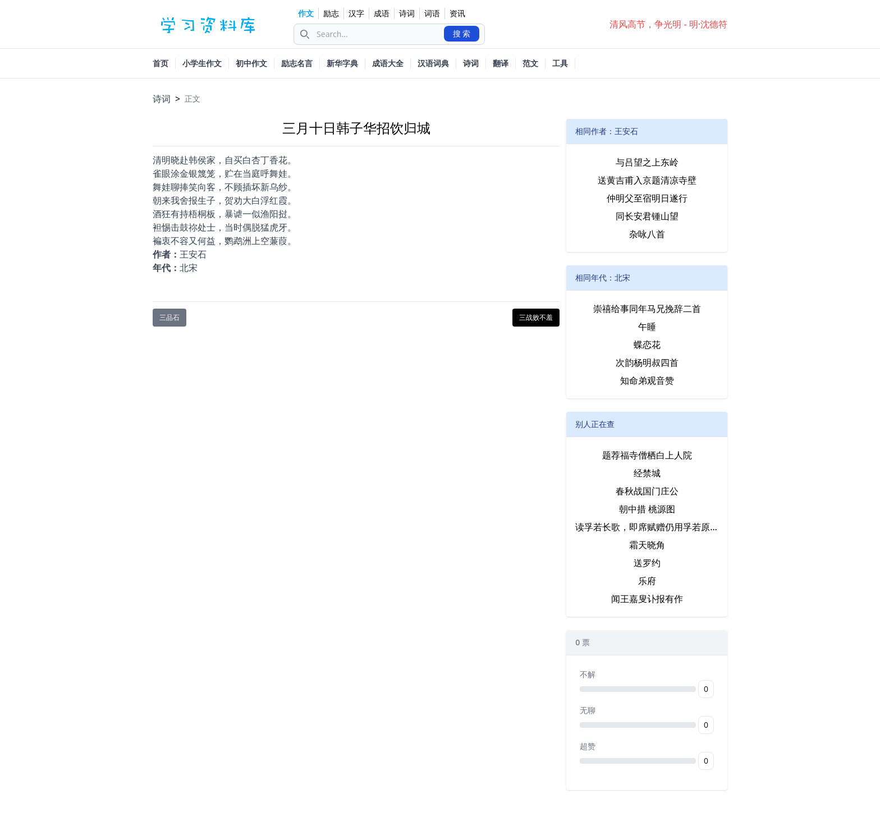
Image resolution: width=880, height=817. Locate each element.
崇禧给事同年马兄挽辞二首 (647, 308)
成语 (381, 13)
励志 (331, 13)
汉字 (356, 13)
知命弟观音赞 (647, 380)
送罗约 (647, 563)
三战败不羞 (536, 317)
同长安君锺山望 (647, 216)
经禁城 (647, 473)
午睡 (647, 326)
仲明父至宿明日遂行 (647, 198)
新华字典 (342, 63)
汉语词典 (433, 63)
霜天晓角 (647, 545)
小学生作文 (202, 63)
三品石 (169, 317)
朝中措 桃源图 (647, 509)
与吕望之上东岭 (647, 162)
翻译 (500, 63)
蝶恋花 (647, 344)
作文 (306, 13)
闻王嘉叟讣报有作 (647, 599)
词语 (432, 13)
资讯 (457, 13)
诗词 (407, 13)
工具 (560, 63)
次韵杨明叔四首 (647, 362)
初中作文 (251, 63)
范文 (530, 63)
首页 (160, 63)
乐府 (647, 581)
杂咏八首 (647, 234)
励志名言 (297, 63)
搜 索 (462, 33)
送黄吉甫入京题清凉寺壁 (647, 180)
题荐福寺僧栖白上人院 (647, 455)
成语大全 (388, 63)
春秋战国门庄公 (647, 491)
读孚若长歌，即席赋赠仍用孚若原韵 (646, 527)
